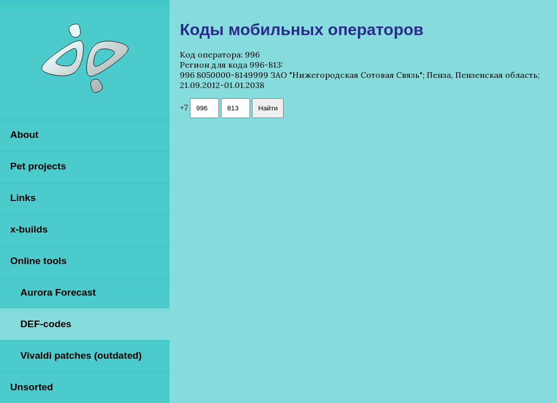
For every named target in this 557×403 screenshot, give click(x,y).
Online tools (38, 260)
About (24, 134)
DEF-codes (45, 324)
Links (23, 197)
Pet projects (38, 166)
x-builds (29, 229)
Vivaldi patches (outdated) (81, 355)
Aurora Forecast (58, 292)
